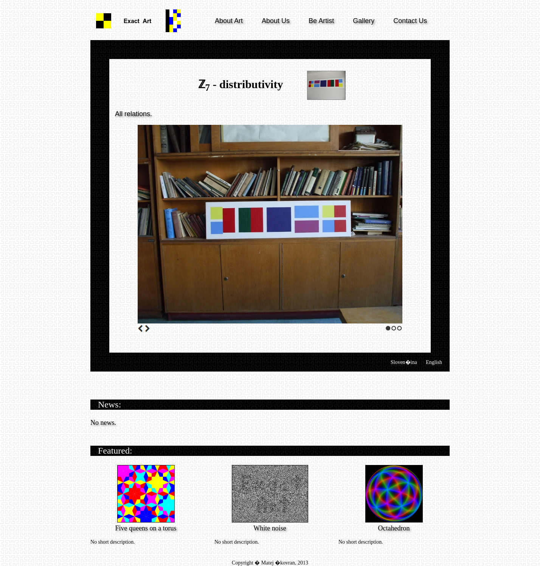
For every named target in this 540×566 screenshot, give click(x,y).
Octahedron (394, 528)
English (434, 362)
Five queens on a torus (146, 528)
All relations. (133, 114)
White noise (269, 528)
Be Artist (321, 21)
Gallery (363, 21)
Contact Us (410, 21)
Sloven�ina (404, 362)
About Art (229, 21)
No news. (103, 422)
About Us (276, 21)
